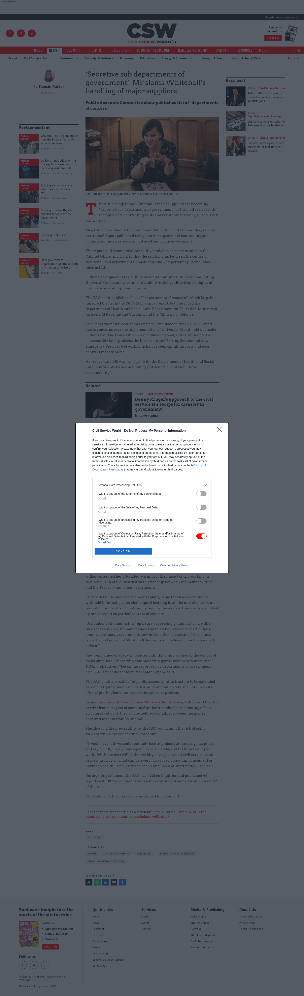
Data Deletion (123, 565)
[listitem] (152, 485)
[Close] (221, 431)
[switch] (201, 493)
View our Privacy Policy (174, 565)
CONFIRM (123, 551)
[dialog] (152, 498)
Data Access (146, 565)
